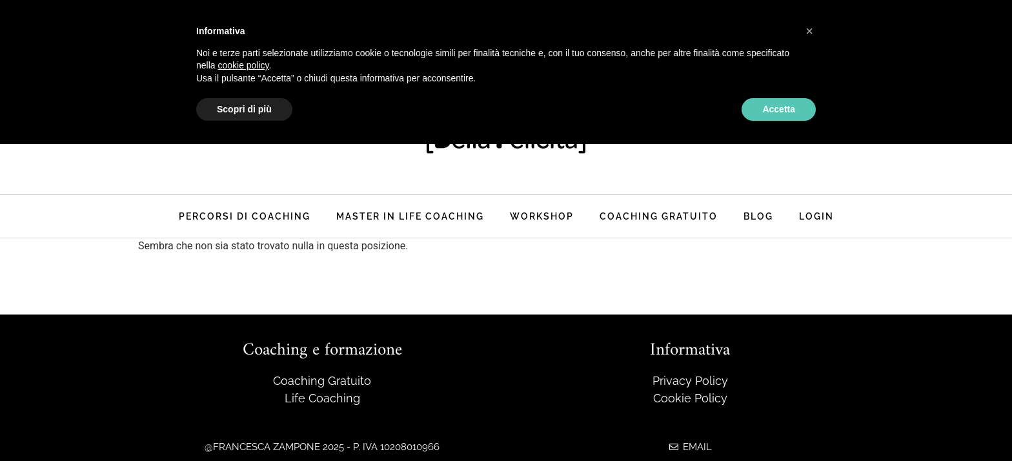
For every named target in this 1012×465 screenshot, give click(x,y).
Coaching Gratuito (659, 216)
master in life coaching (410, 216)
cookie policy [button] (243, 65)
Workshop (542, 216)
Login (816, 216)
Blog (758, 216)
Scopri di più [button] (244, 109)
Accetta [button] (778, 109)
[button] (809, 31)
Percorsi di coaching (244, 216)
